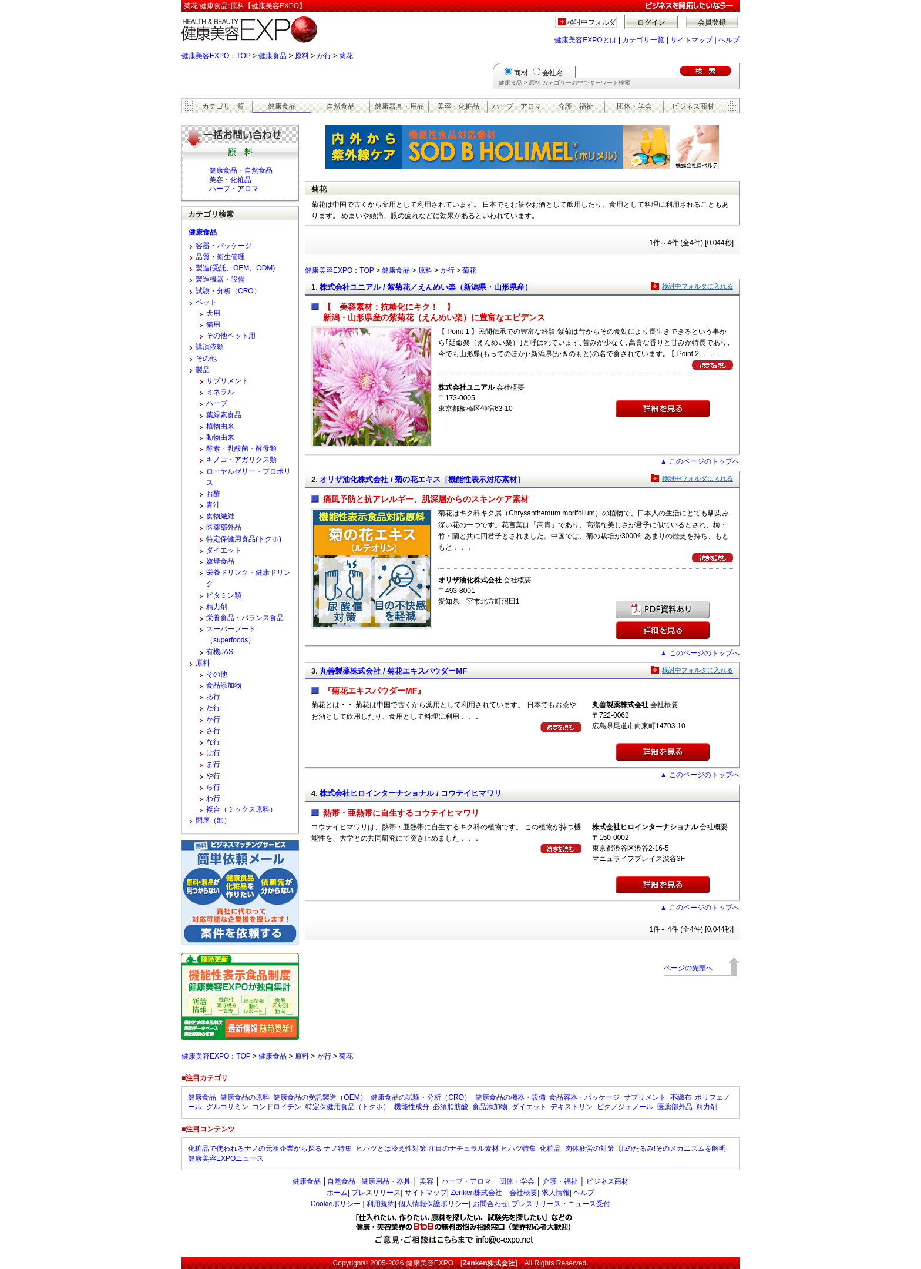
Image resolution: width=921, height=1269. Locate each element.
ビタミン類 (223, 595)
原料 (302, 56)
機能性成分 (411, 1107)
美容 (426, 1181)
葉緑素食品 (223, 415)
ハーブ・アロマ (517, 106)
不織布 (680, 1097)
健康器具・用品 (399, 106)
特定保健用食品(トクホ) (243, 539)
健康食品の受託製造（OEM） (320, 1097)
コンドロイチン (276, 1107)
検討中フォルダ (591, 22)
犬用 (213, 313)
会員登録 (712, 22)
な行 (213, 742)
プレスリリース (376, 1192)
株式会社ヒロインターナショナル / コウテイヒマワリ (411, 793)
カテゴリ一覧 (643, 40)
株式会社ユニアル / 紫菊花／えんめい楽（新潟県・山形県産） (426, 287)
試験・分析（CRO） (228, 291)
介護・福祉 (575, 106)
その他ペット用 (231, 336)
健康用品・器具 (386, 1181)
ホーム (337, 1192)
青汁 (213, 505)
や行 (213, 776)
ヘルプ (729, 40)
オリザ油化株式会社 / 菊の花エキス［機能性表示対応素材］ (422, 479)
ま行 (213, 764)
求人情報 (556, 1192)
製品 (203, 370)
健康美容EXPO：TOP (216, 56)
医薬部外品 (223, 527)
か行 (324, 56)
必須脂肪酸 (450, 1107)
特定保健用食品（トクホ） (347, 1107)
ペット (206, 302)
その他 (206, 358)
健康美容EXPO (429, 1263)
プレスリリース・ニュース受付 (561, 1204)
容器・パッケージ (224, 246)
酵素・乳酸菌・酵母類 (241, 448)
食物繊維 (220, 516)
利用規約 (381, 1204)
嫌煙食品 (220, 561)
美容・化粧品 (458, 106)
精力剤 (216, 606)
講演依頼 (210, 347)
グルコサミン (227, 1107)
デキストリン (571, 1107)
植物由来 (220, 426)
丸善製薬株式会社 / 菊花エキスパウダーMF (393, 671)
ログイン (651, 22)
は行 (213, 753)
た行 (213, 708)
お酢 (213, 494)
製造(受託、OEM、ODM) (235, 268)
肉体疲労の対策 (589, 1148)
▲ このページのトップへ (700, 461)
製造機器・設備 (220, 279)
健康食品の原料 (245, 1097)
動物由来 (220, 437)
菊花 (346, 56)
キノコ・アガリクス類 (241, 460)
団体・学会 (634, 106)
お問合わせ (490, 1204)
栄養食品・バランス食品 (245, 618)
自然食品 (341, 106)
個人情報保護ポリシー (433, 1204)
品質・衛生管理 (220, 257)
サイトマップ (691, 40)
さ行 (213, 730)
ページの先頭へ (688, 968)
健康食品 (272, 56)
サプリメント (227, 381)
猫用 (213, 324)
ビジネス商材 (693, 106)
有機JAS (219, 652)
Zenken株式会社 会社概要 (494, 1192)
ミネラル (220, 392)
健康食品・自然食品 (241, 170)
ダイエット (223, 550)
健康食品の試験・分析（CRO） (421, 1097)
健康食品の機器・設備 (510, 1097)
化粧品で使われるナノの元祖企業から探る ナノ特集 (270, 1148)
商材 (521, 73)
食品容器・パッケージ (584, 1097)
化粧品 (550, 1148)
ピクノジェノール (625, 1107)
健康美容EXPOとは (585, 40)
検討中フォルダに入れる (697, 286)
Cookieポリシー (336, 1204)
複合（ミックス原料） (241, 809)
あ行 (213, 696)
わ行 (213, 798)
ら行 (213, 787)
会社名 (552, 73)
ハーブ (216, 403)
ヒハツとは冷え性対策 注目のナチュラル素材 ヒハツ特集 (446, 1148)
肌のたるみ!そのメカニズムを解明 (672, 1148)
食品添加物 (223, 685)
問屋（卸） (213, 820)
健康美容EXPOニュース (226, 1158)
